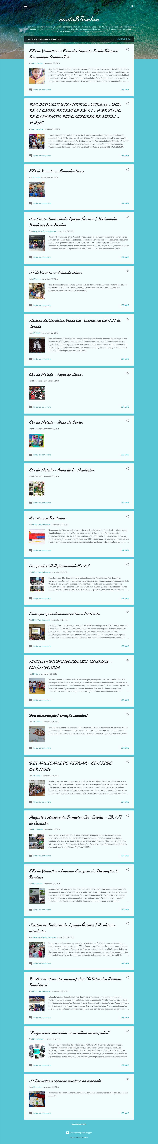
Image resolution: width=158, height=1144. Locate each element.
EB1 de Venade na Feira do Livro (56, 171)
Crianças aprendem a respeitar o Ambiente (64, 614)
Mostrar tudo (123, 39)
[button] (127, 50)
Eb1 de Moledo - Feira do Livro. (56, 374)
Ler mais (125, 90)
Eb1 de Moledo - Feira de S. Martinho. (62, 470)
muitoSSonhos (79, 19)
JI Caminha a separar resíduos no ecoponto (65, 1081)
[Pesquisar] (132, 6)
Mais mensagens (79, 1125)
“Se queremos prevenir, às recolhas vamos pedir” (69, 1033)
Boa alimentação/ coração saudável (58, 715)
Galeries (85, 1137)
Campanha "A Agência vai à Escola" (59, 566)
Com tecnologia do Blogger (79, 1133)
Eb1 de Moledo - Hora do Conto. (56, 422)
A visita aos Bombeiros (47, 518)
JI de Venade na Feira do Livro (55, 273)
